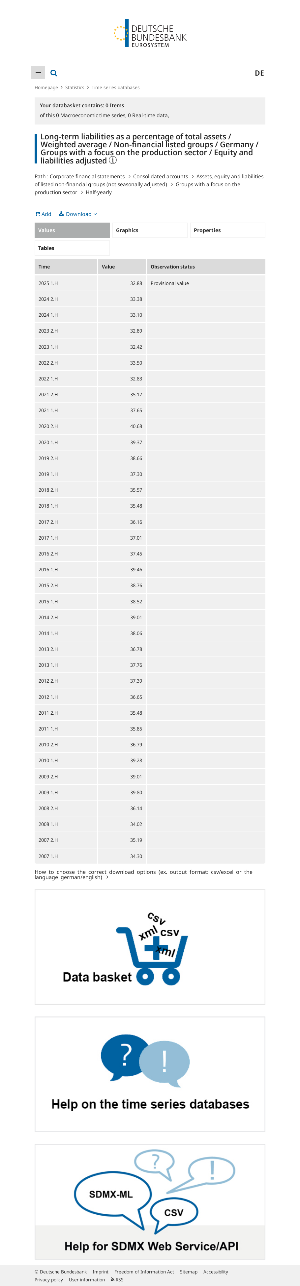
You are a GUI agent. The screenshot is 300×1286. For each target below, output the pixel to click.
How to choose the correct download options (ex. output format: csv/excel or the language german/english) (144, 874)
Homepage (46, 87)
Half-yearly (99, 192)
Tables (46, 248)
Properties (207, 230)
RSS (117, 1279)
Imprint (100, 1271)
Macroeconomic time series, (92, 115)
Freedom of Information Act (144, 1271)
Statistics (74, 87)
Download (79, 214)
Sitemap (188, 1271)
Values (46, 230)
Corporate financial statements (87, 176)
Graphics (127, 230)
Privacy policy (49, 1279)
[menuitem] (38, 72)
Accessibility (215, 1271)
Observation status (173, 266)
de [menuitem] (259, 73)
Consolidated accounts (160, 176)
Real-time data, (148, 115)
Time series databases (116, 87)
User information (87, 1279)
